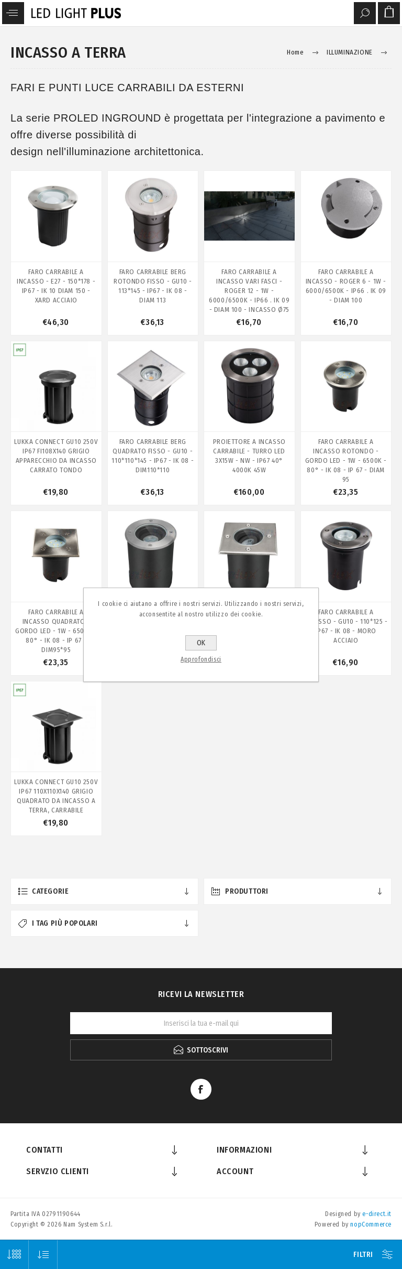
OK (201, 642)
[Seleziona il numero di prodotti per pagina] (14, 1254)
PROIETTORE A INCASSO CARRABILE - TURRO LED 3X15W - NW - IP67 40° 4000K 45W (249, 456)
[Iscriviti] (201, 1023)
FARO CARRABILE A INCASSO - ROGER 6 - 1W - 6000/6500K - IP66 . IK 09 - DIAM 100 (346, 286)
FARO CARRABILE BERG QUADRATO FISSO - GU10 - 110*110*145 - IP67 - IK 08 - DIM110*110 (152, 456)
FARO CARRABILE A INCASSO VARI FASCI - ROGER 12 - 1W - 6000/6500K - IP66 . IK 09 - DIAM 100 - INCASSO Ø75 (249, 290)
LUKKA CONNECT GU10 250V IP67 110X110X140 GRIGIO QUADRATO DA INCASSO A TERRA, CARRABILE (56, 796)
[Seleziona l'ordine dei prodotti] (43, 1254)
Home (295, 52)
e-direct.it (377, 1214)
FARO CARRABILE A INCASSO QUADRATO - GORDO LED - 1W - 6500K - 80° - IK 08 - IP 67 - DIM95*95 (56, 631)
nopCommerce (371, 1224)
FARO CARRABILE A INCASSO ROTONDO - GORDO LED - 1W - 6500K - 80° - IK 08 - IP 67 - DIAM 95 (346, 460)
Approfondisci (201, 659)
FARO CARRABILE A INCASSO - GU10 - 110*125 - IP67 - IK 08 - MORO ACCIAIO (346, 626)
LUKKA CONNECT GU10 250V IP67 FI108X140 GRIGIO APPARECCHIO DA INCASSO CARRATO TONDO (56, 456)
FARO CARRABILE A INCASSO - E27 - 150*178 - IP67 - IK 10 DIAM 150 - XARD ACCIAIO (56, 286)
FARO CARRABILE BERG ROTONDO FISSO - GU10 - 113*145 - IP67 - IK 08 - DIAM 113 (153, 286)
